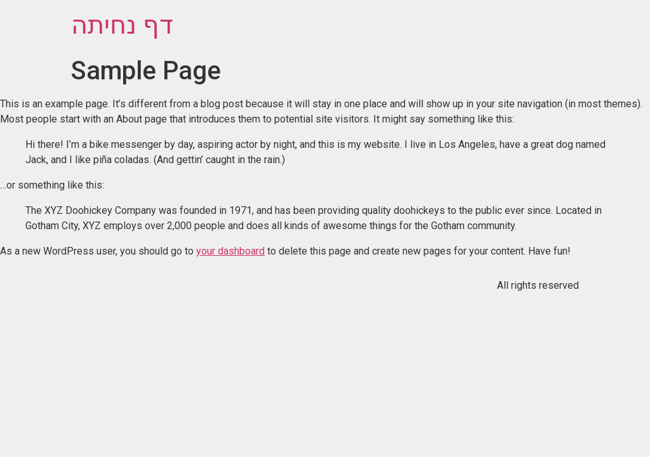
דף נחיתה (122, 25)
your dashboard (230, 251)
